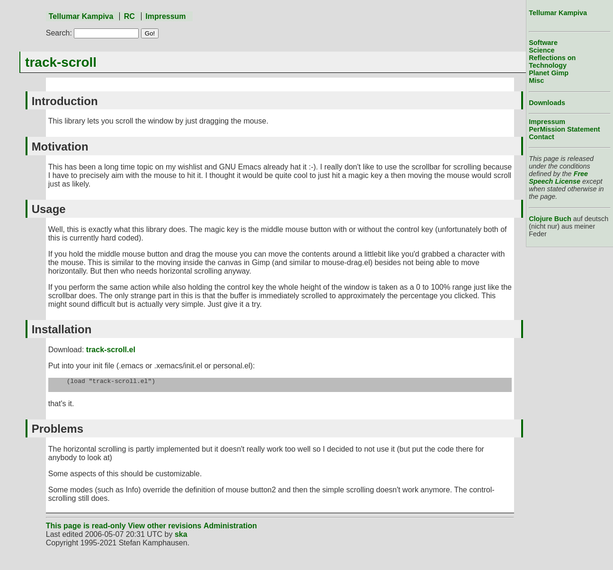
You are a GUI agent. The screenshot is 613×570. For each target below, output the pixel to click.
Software (543, 42)
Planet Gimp (549, 73)
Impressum (165, 16)
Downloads (547, 103)
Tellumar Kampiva (81, 16)
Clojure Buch (550, 219)
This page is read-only (86, 529)
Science (541, 50)
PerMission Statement (564, 129)
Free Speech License (558, 177)
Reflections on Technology (552, 61)
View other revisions (164, 529)
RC (129, 16)
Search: (59, 33)
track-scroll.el (110, 350)
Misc (536, 80)
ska (181, 537)
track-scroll (61, 62)
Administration (230, 529)
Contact (541, 137)
